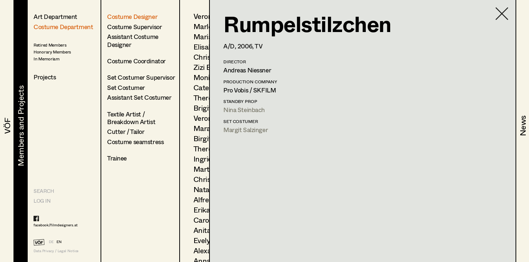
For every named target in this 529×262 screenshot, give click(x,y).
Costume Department (63, 27)
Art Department (55, 16)
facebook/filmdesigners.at (56, 225)
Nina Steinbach (244, 110)
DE (51, 242)
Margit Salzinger (245, 130)
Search (44, 191)
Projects (45, 77)
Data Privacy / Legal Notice (56, 251)
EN (59, 242)
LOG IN (42, 201)
